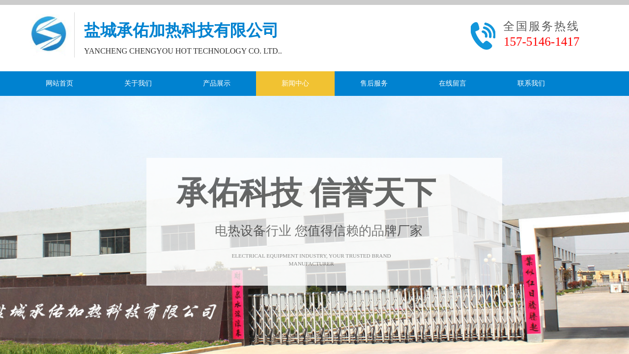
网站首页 (59, 83)
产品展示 (216, 83)
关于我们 (138, 83)
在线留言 (452, 83)
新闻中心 (295, 83)
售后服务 (374, 83)
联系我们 (531, 83)
